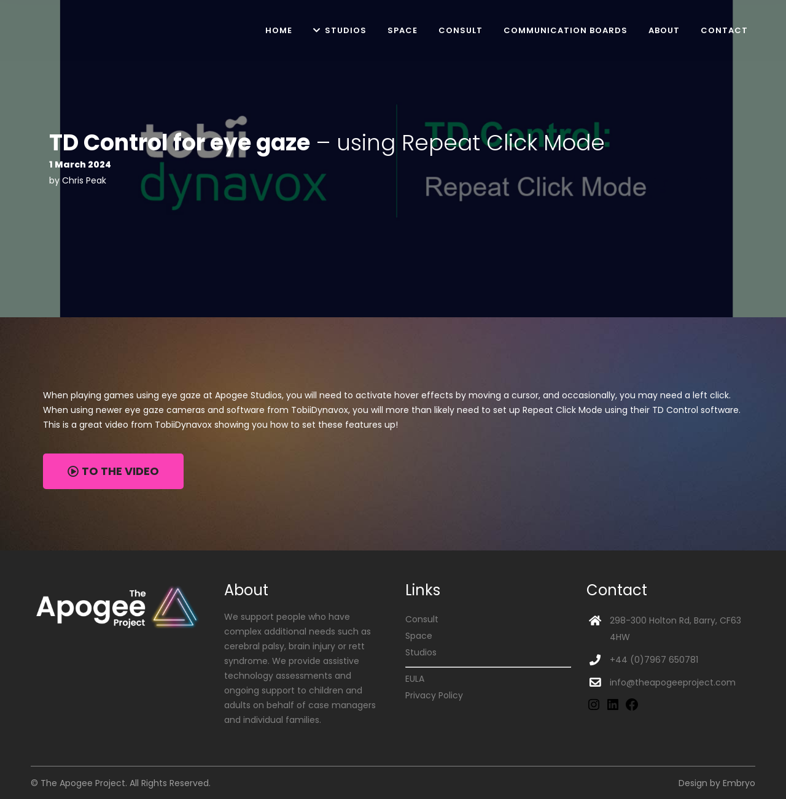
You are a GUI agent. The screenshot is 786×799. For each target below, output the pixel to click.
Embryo (739, 783)
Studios (421, 652)
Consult (421, 619)
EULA (414, 679)
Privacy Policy (434, 695)
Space (418, 636)
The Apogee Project (83, 783)
